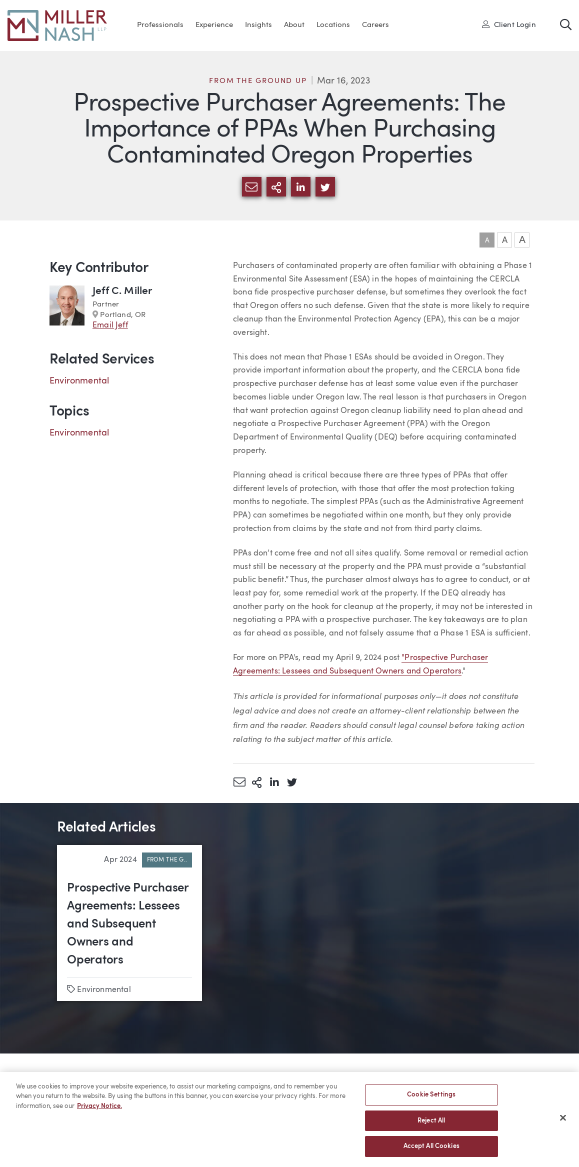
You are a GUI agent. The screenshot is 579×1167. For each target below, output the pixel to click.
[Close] (563, 1123)
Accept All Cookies (432, 1151)
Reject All (431, 1125)
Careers (375, 25)
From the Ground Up (257, 81)
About (294, 25)
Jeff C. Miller (122, 291)
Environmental (79, 381)
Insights (258, 25)
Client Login (509, 24)
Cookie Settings (431, 1099)
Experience (214, 25)
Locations (333, 25)
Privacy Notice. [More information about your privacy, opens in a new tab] (99, 1111)
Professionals (160, 25)
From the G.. (167, 860)
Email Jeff (110, 326)
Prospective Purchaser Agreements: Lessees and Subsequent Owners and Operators (127, 924)
